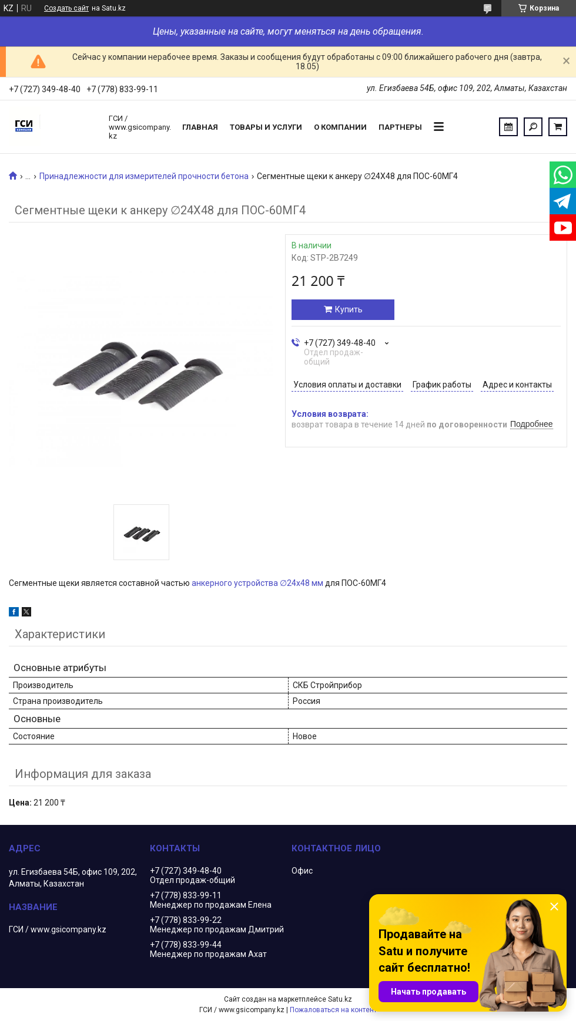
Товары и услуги (266, 127)
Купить (349, 309)
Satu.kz (340, 999)
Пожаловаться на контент (333, 1010)
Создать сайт (66, 8)
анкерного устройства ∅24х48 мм (257, 583)
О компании (340, 127)
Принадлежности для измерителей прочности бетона (144, 176)
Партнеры (400, 127)
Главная (200, 127)
